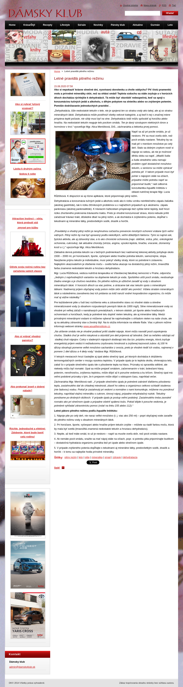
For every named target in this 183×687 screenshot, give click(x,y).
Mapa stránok (149, 5)
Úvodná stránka (130, 5)
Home (57, 71)
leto (81, 457)
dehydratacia (130, 457)
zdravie (117, 457)
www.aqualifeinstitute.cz (96, 326)
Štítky (58, 457)
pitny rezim (71, 457)
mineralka (97, 457)
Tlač (174, 5)
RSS (164, 5)
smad (107, 457)
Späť (57, 467)
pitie (87, 457)
